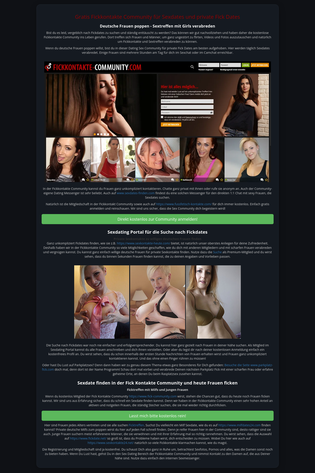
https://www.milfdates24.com (239, 425)
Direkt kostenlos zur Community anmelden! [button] (158, 219)
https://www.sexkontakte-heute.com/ (143, 243)
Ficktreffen (136, 425)
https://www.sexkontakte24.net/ (111, 443)
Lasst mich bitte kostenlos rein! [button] (157, 415)
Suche (217, 252)
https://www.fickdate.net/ (88, 438)
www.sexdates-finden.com (136, 193)
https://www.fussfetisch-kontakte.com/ (184, 204)
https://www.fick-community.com (153, 396)
